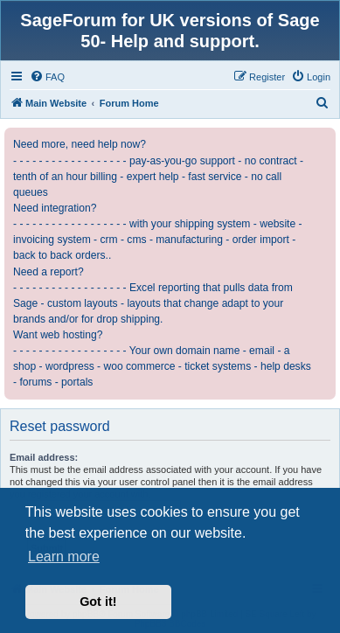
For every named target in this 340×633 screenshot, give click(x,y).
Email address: (44, 457)
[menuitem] (47, 76)
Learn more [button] (64, 556)
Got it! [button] (98, 602)
